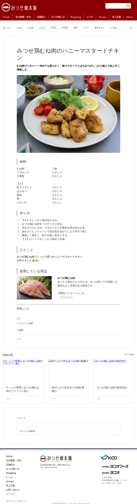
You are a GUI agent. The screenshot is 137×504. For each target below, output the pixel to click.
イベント (10, 494)
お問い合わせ (12, 489)
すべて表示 (129, 354)
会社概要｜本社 (14, 460)
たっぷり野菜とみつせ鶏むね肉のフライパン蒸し (22, 389)
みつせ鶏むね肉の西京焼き (112, 387)
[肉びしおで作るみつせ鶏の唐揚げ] (68, 371)
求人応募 (10, 485)
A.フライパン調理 (25, 323)
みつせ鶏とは (12, 468)
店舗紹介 (10, 464)
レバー (86, 27)
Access (10, 481)
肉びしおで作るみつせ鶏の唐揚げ (68, 389)
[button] (130, 28)
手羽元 (53, 27)
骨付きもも (99, 27)
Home (9, 456)
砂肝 (75, 27)
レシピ (9, 477)
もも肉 (19, 27)
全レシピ (7, 27)
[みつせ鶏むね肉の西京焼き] (114, 371)
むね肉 (31, 27)
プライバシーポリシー (16, 501)
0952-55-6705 (51, 467)
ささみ (42, 27)
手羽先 (65, 27)
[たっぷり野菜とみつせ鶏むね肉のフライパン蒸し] (23, 371)
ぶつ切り (114, 27)
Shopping (11, 473)
